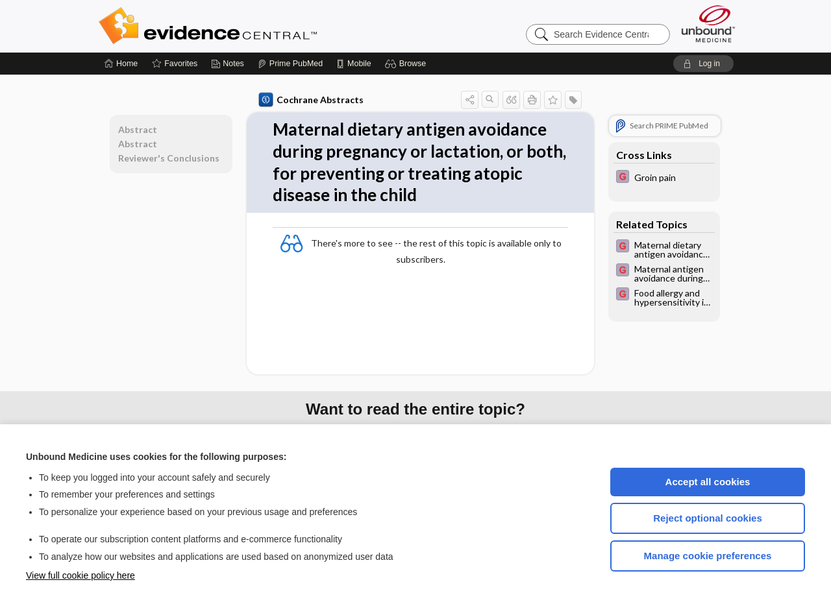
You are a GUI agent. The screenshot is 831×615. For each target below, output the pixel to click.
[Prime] (290, 64)
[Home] (121, 64)
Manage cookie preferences (708, 555)
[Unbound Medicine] (708, 23)
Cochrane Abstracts (311, 100)
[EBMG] (664, 178)
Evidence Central (259, 25)
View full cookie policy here (80, 575)
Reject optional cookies (707, 518)
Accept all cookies (707, 481)
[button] (407, 64)
